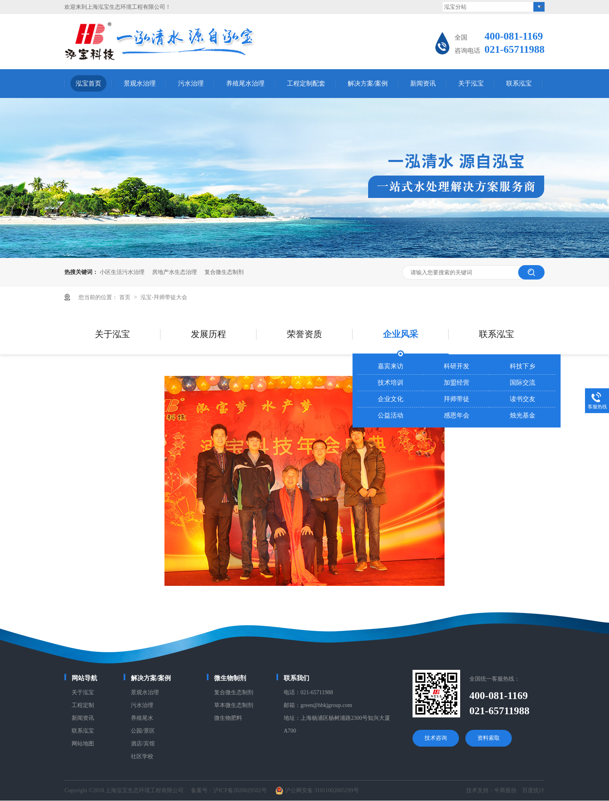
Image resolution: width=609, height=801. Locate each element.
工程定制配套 (306, 83)
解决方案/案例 (368, 83)
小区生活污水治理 (122, 272)
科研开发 (456, 366)
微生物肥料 (228, 718)
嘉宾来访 (390, 366)
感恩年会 (456, 415)
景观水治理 (140, 83)
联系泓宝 (519, 83)
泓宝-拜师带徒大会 (163, 297)
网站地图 (83, 744)
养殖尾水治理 (245, 83)
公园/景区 (143, 731)
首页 (125, 297)
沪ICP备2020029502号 (240, 790)
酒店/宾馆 (143, 744)
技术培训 (390, 382)
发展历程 (208, 334)
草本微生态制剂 (233, 705)
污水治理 (191, 83)
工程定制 (83, 705)
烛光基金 (522, 415)
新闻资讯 (423, 83)
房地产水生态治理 (174, 272)
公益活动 (390, 415)
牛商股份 (505, 790)
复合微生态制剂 (224, 272)
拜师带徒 (456, 399)
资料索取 (488, 738)
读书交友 (522, 399)
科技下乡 (522, 366)
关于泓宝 (471, 83)
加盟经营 (456, 382)
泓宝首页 (88, 83)
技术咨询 (436, 738)
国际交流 (522, 382)
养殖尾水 (142, 718)
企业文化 (390, 399)
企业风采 (400, 334)
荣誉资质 (304, 334)
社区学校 (142, 756)
